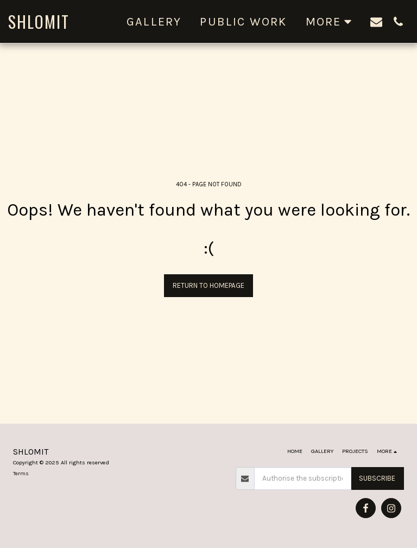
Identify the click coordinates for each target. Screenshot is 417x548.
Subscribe (377, 478)
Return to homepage (208, 285)
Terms (21, 473)
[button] (376, 21)
